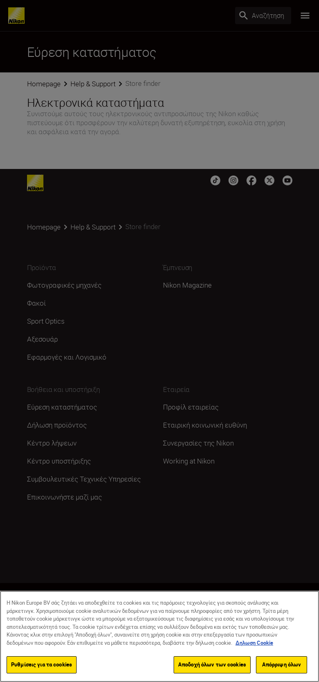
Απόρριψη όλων (281, 665)
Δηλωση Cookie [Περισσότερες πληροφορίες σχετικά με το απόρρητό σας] (254, 643)
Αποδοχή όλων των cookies (212, 665)
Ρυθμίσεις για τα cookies (41, 665)
